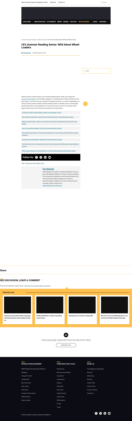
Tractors (73, 22)
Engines (66, 22)
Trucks (59, 407)
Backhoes (24, 372)
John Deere (28, 163)
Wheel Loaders (25, 400)
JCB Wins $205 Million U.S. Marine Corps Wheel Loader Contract (49, 317)
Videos (95, 22)
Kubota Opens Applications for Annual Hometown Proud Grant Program (94, 128)
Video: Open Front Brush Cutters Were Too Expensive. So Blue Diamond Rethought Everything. (95, 136)
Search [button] (101, 2)
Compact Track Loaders (28, 393)
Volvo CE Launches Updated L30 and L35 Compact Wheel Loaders (42, 128)
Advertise (53, 2)
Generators (60, 386)
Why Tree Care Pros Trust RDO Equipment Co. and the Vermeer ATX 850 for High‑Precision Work (114, 317)
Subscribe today (66, 345)
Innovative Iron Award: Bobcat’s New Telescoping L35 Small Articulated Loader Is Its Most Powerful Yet (17, 318)
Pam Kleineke (27, 53)
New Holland (36, 163)
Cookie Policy (91, 383)
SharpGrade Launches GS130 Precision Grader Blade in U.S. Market (94, 114)
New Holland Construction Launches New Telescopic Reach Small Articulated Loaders (47, 117)
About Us (89, 372)
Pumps (59, 404)
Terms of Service (92, 390)
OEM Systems (61, 400)
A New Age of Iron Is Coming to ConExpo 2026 (81, 316)
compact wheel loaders (28, 99)
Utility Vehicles (25, 397)
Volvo (42, 163)
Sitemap (89, 379)
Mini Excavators (40, 22)
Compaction (60, 376)
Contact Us (61, 2)
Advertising (90, 376)
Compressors (25, 379)
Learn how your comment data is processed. (37, 286)
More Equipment (84, 22)
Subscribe (102, 22)
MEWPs (59, 22)
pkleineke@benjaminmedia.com (52, 186)
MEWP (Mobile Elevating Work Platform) (33, 369)
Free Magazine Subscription (95, 369)
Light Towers (25, 386)
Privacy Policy (91, 386)
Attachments (51, 22)
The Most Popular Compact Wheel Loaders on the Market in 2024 (41, 113)
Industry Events (61, 393)
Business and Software (64, 372)
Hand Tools (60, 390)
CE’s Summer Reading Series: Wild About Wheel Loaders (50, 46)
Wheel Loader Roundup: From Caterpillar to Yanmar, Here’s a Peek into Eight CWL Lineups (49, 151)
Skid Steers (27, 22)
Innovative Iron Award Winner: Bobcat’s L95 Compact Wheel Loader (42, 140)
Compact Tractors (26, 376)
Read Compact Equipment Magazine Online (34, 2)
